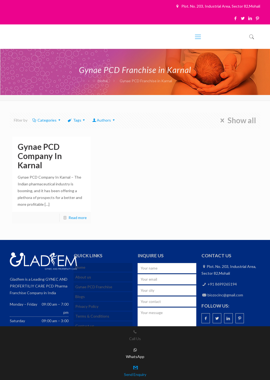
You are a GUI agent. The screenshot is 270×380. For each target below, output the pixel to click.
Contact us (84, 326)
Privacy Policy (86, 306)
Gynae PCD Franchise (93, 286)
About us (83, 277)
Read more (78, 217)
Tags (76, 120)
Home (103, 80)
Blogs (80, 296)
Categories (47, 120)
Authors (103, 120)
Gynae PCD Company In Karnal (40, 156)
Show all (236, 120)
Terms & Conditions (92, 316)
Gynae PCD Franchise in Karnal (146, 80)
